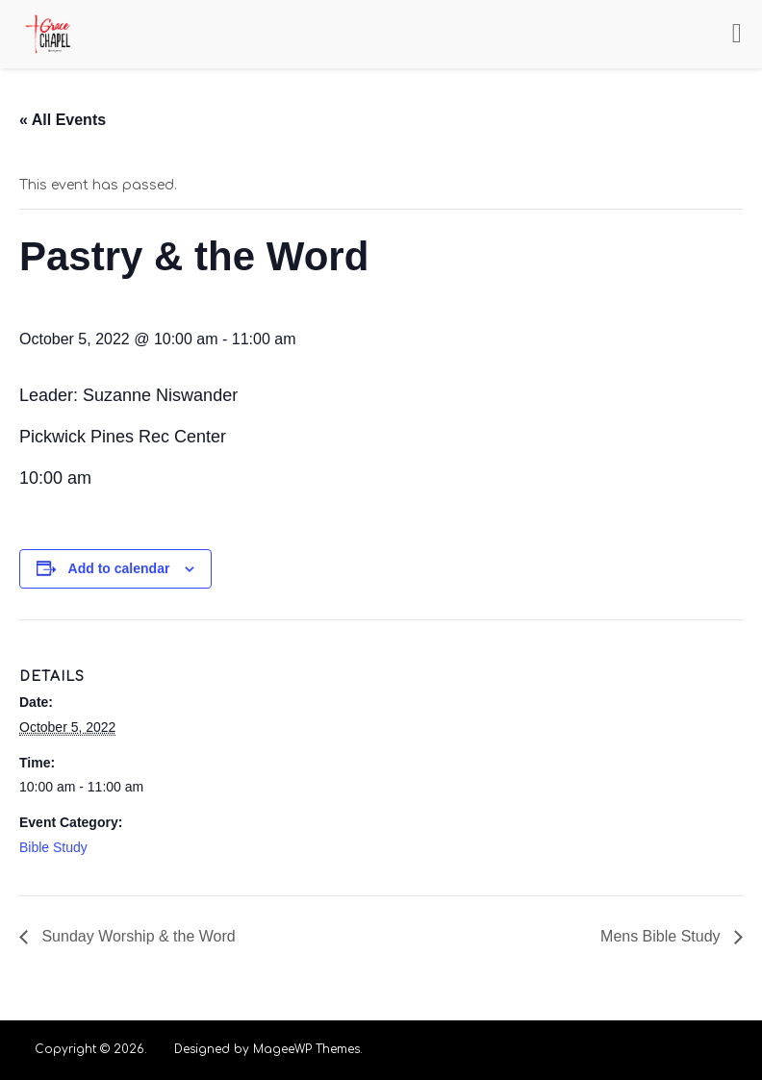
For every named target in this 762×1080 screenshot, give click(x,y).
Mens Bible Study (662, 936)
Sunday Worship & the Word (137, 936)
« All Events (62, 120)
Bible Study (53, 847)
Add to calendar (119, 568)
